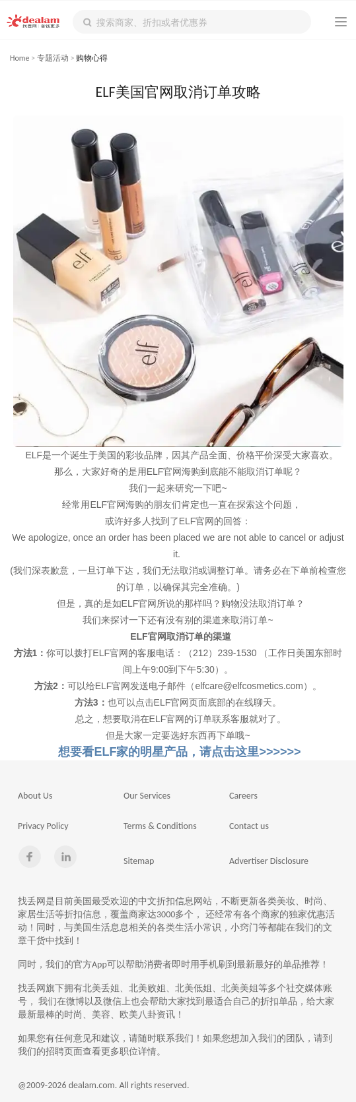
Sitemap (139, 861)
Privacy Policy (43, 826)
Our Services (147, 795)
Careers (243, 795)
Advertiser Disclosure (268, 861)
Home (19, 58)
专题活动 (53, 58)
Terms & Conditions (160, 826)
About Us (35, 795)
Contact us (249, 826)
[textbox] (192, 22)
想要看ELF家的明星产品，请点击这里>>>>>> (178, 751)
